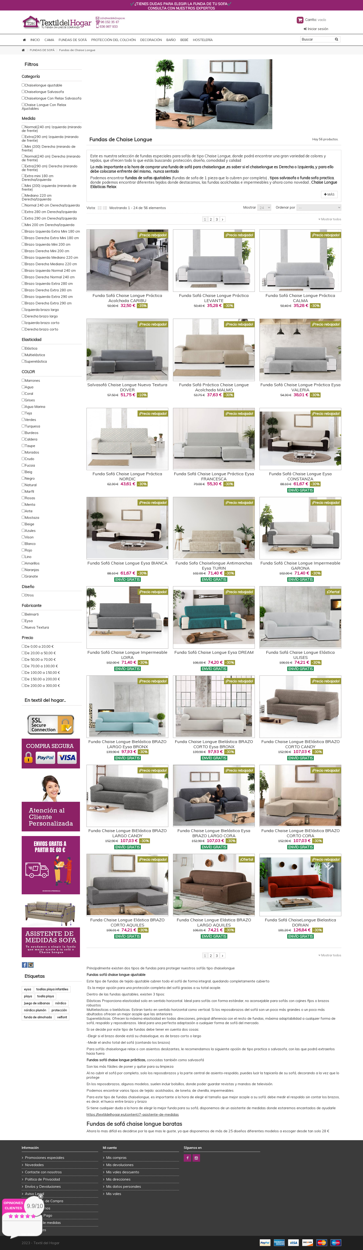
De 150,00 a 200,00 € (42, 679)
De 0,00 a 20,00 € (39, 646)
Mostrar (249, 207)
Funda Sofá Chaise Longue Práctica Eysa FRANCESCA (214, 476)
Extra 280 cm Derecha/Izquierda (51, 212)
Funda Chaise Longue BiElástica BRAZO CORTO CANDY (300, 744)
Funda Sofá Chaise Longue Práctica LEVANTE (214, 298)
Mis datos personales (123, 1186)
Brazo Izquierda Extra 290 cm (49, 296)
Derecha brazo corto (41, 329)
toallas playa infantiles (52, 989)
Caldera (31, 439)
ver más (28, 1234)
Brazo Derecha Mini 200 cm (47, 251)
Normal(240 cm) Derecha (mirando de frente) (51, 158)
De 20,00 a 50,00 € (40, 653)
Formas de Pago (38, 1215)
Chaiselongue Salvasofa (44, 92)
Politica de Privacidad (42, 1179)
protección (59, 1010)
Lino (28, 556)
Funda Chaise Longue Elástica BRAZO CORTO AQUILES (127, 922)
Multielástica (35, 355)
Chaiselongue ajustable (43, 85)
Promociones (35, 1230)
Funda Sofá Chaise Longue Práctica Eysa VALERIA (300, 387)
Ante (29, 511)
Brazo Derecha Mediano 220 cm (51, 264)
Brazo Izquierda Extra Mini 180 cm (52, 231)
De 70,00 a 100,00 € (41, 666)
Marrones (32, 380)
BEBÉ (184, 40)
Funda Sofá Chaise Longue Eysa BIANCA (127, 563)
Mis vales (113, 1193)
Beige (29, 524)
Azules (30, 530)
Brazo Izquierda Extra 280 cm (49, 283)
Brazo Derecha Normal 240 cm (50, 277)
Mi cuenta (110, 1148)
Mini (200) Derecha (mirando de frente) (49, 148)
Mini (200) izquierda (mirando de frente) (49, 187)
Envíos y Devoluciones (43, 1186)
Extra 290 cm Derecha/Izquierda (51, 218)
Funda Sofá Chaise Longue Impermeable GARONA (300, 565)
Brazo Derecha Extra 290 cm (48, 303)
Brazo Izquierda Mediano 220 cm (51, 257)
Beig (28, 472)
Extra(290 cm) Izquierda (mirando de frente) (50, 138)
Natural (31, 485)
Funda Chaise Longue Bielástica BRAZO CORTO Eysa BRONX (214, 744)
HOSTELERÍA (203, 40)
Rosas (30, 498)
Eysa (29, 621)
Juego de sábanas (37, 1003)
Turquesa (32, 426)
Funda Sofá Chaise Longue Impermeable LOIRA (127, 655)
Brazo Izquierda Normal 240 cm (50, 270)
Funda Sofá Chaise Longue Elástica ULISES (300, 655)
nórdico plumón (35, 1010)
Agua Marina (35, 406)
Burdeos (31, 432)
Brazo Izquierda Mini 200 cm (47, 244)
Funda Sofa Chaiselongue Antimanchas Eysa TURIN (214, 565)
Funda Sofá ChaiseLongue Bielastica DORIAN (300, 922)
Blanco (30, 543)
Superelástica (36, 361)
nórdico (60, 1003)
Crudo (29, 459)
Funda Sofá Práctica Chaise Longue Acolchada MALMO (214, 387)
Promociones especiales (44, 1157)
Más (329, 194)
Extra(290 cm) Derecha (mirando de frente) (49, 168)
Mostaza (32, 517)
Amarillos (32, 563)
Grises (30, 400)
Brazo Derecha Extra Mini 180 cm (52, 238)
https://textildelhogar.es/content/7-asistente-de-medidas (132, 1114)
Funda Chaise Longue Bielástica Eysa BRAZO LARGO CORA (213, 833)
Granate (31, 576)
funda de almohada (38, 1017)
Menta (30, 504)
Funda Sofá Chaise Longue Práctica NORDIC (127, 476)
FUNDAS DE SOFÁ (73, 40)
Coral (29, 393)
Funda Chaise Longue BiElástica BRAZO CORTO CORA (300, 833)
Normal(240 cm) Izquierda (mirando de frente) (52, 129)
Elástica (31, 348)
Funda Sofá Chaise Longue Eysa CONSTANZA (300, 476)
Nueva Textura (37, 627)
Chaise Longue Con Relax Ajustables (44, 107)
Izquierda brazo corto (42, 322)
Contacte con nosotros (43, 1172)
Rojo (28, 550)
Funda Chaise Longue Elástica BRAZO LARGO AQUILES (214, 922)
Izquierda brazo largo (42, 309)
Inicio (35, 40)
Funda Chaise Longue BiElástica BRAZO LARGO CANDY (127, 833)
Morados (32, 452)
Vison (29, 537)
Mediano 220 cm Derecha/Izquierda (37, 197)
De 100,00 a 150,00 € (42, 672)
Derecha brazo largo (41, 316)
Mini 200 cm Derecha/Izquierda (49, 225)
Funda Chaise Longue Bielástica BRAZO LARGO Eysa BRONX (127, 744)
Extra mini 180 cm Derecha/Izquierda (37, 178)
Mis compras (116, 1157)
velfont (62, 1017)
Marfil (29, 491)
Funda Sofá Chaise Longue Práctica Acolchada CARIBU (127, 298)
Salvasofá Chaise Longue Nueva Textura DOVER (127, 387)
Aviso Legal (34, 1193)
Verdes (30, 419)
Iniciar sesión (316, 29)
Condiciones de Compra (44, 1201)
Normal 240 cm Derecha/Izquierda (52, 205)
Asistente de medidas (43, 1222)
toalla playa (45, 996)
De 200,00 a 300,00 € (42, 685)
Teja (28, 413)
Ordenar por (285, 207)
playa (28, 996)
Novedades (34, 1165)
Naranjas (32, 570)
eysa (27, 989)
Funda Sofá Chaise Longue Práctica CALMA (300, 298)
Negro (30, 478)
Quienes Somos (37, 1208)
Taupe (30, 446)
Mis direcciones (118, 1179)
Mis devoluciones (120, 1165)
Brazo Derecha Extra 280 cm (48, 290)
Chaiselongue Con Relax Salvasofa (53, 98)
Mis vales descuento (122, 1172)
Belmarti (32, 614)
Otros (29, 595)
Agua (29, 387)
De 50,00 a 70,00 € (40, 659)
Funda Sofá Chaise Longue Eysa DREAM (214, 652)
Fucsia (30, 465)
